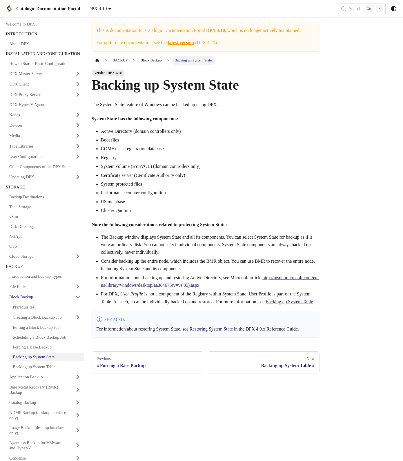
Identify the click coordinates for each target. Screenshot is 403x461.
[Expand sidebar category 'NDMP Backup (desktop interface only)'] (77, 415)
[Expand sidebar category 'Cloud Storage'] (77, 256)
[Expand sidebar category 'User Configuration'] (77, 156)
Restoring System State (211, 328)
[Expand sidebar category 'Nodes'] (77, 114)
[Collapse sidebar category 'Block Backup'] (77, 297)
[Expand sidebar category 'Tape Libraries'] (77, 146)
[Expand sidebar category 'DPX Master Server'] (77, 73)
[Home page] (97, 60)
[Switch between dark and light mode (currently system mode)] (393, 8)
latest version (181, 42)
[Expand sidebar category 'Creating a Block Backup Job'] (77, 317)
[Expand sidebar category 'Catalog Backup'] (77, 402)
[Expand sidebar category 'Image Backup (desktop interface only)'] (77, 430)
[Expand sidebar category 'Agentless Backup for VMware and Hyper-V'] (77, 445)
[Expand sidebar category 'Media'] (77, 135)
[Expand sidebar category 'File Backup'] (77, 286)
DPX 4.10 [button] (97, 8)
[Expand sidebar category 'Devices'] (77, 125)
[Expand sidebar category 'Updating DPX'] (77, 177)
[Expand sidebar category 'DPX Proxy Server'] (77, 94)
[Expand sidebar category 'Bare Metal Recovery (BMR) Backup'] (77, 390)
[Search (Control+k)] (362, 8)
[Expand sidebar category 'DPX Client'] (77, 84)
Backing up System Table (289, 301)
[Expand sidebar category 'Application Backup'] (77, 377)
